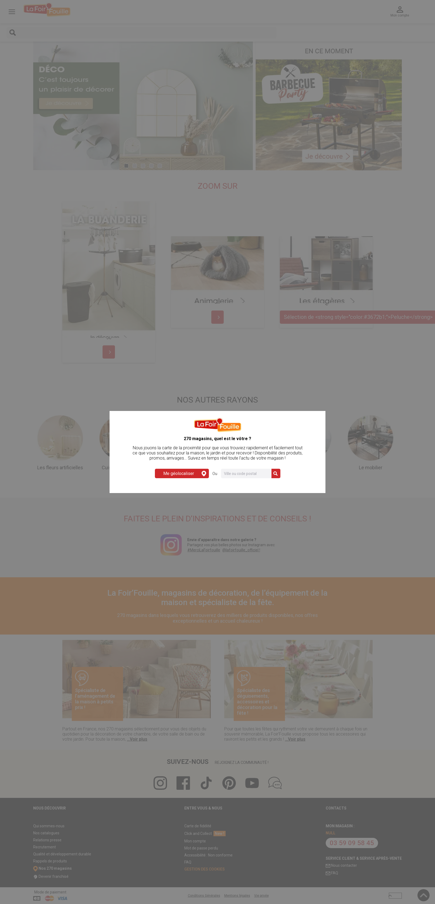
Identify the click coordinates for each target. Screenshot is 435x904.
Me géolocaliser (184, 473)
